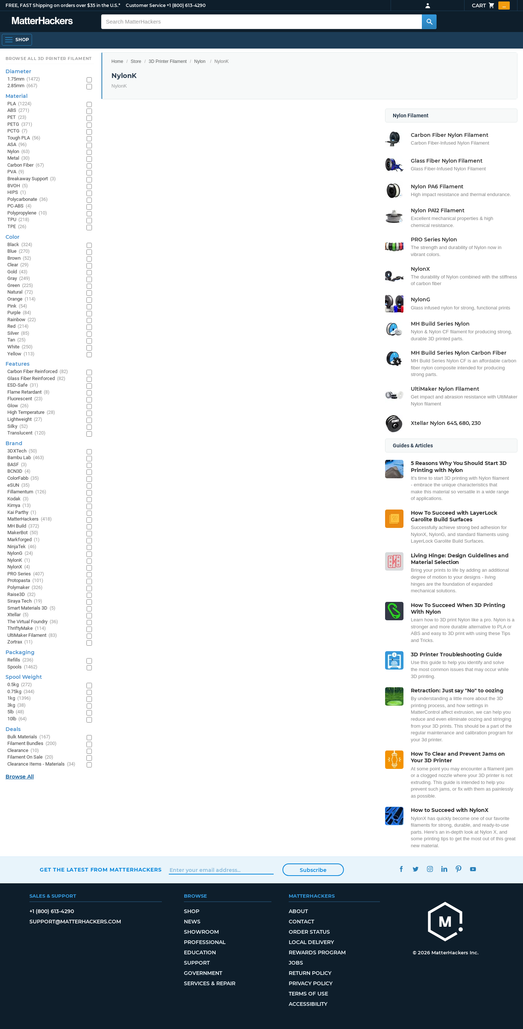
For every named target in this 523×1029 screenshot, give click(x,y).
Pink (17, 306)
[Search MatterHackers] (429, 21)
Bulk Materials (28, 737)
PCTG (17, 131)
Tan (16, 340)
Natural (20, 292)
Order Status (309, 932)
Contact (301, 921)
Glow (18, 405)
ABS (18, 110)
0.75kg (21, 691)
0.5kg (19, 684)
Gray (18, 278)
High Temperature (31, 412)
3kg (16, 705)
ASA (17, 144)
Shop (191, 911)
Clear (18, 265)
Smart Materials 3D (31, 608)
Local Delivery (311, 942)
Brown (19, 258)
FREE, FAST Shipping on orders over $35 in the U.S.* (63, 5)
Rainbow (21, 319)
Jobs (296, 962)
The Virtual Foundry (32, 621)
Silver (18, 333)
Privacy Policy (310, 983)
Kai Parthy (21, 512)
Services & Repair (209, 983)
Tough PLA (23, 138)
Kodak (18, 499)
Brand (14, 443)
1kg (19, 698)
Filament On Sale (30, 757)
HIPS (16, 192)
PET (16, 117)
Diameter (18, 71)
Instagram (429, 868)
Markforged (23, 539)
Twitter (415, 868)
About (298, 911)
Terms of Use (308, 993)
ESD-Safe (22, 385)
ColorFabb (23, 478)
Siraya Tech (24, 601)
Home (117, 61)
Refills (20, 660)
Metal (18, 158)
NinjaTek (21, 546)
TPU (18, 219)
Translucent (26, 433)
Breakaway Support (31, 178)
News (192, 921)
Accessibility (308, 1004)
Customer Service (146, 5)
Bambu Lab (25, 457)
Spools (22, 667)
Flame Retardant (28, 392)
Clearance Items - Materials (41, 764)
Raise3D (21, 594)
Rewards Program (317, 952)
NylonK (18, 560)
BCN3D (19, 471)
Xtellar (18, 614)
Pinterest (458, 868)
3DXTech (22, 451)
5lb (15, 712)
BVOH (17, 185)
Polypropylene (27, 213)
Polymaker (25, 587)
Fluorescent (25, 398)
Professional (204, 942)
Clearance (23, 750)
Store (136, 61)
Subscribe (313, 870)
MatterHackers (29, 519)
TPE (16, 226)
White (20, 347)
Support (197, 962)
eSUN (18, 485)
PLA (19, 103)
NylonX (18, 567)
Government (203, 973)
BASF (17, 464)
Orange (21, 299)
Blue (18, 251)
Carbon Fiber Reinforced (37, 371)
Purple (19, 312)
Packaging (20, 652)
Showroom (201, 932)
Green (20, 285)
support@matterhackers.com (75, 921)
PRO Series (25, 574)
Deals (13, 729)
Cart (491, 5)
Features (17, 364)
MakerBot (22, 532)
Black (19, 244)
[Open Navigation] (17, 40)
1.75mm (23, 79)
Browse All (20, 776)
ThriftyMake (26, 628)
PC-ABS (19, 206)
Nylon (200, 61)
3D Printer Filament (167, 61)
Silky (17, 426)
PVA (15, 171)
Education (200, 952)
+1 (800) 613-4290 (186, 5)
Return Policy (310, 973)
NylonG (20, 553)
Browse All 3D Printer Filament (49, 58)
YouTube (472, 868)
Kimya (19, 505)
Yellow (21, 354)
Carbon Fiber (25, 165)
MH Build (23, 526)
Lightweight (24, 419)
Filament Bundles (32, 743)
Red (18, 326)
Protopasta (25, 580)
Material (17, 96)
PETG (19, 124)
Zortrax (20, 642)
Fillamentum (26, 492)
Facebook (401, 868)
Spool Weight (24, 677)
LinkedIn (444, 868)
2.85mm (22, 85)
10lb (17, 719)
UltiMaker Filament (32, 635)
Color (12, 237)
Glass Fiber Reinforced (36, 378)
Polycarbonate (27, 199)
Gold (17, 272)
